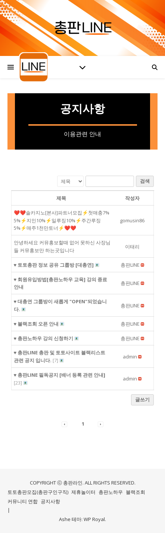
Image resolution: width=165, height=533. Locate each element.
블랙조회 (135, 492)
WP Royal (94, 519)
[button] (130, 264)
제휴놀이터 (83, 492)
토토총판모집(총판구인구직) (37, 492)
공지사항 (50, 501)
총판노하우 (111, 492)
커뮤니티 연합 (22, 501)
